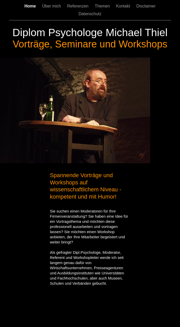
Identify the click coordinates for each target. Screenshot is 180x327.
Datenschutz (90, 14)
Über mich (52, 6)
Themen (103, 6)
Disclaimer (146, 6)
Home (30, 6)
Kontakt (123, 6)
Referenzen (78, 6)
